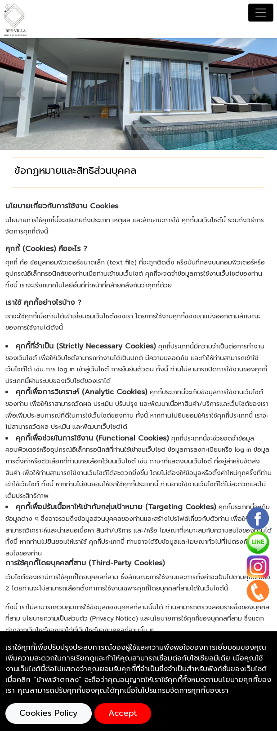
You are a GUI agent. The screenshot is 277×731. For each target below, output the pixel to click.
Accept (122, 713)
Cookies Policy (48, 713)
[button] (20, 94)
